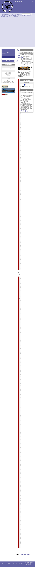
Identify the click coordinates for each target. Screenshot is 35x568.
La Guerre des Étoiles (6, 15)
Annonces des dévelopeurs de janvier (10, 16)
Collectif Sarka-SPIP (25, 563)
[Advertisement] (14, 32)
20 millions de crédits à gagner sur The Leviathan (26, 109)
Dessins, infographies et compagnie (7, 52)
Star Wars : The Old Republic (19, 15)
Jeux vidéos (4, 55)
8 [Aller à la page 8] (25, 111)
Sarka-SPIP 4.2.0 (16, 563)
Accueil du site (5, 14)
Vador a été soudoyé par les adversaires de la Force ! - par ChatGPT (26, 67)
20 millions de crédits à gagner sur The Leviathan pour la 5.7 (26, 107)
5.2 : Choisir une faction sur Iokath (26, 97)
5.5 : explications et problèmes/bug (24, 102)
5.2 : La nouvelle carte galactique (27, 95)
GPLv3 (31, 563)
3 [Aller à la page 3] (25, 110)
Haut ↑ (32, 564)
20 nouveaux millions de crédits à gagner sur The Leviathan (26, 105)
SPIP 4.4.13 (10, 563)
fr (32, 1)
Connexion (8, 60)
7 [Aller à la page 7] (23, 111)
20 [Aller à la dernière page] (31, 111)
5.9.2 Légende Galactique (25, 103)
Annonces (29, 15)
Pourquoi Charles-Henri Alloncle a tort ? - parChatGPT (27, 55)
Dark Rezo (18, 1)
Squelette (28, 564)
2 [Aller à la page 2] (23, 110)
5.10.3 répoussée (24, 94)
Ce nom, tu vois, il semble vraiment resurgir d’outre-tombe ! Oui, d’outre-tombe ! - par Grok (26, 75)
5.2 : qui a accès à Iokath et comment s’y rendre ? (26, 100)
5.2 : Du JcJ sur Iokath (25, 98)
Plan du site (4, 563)
